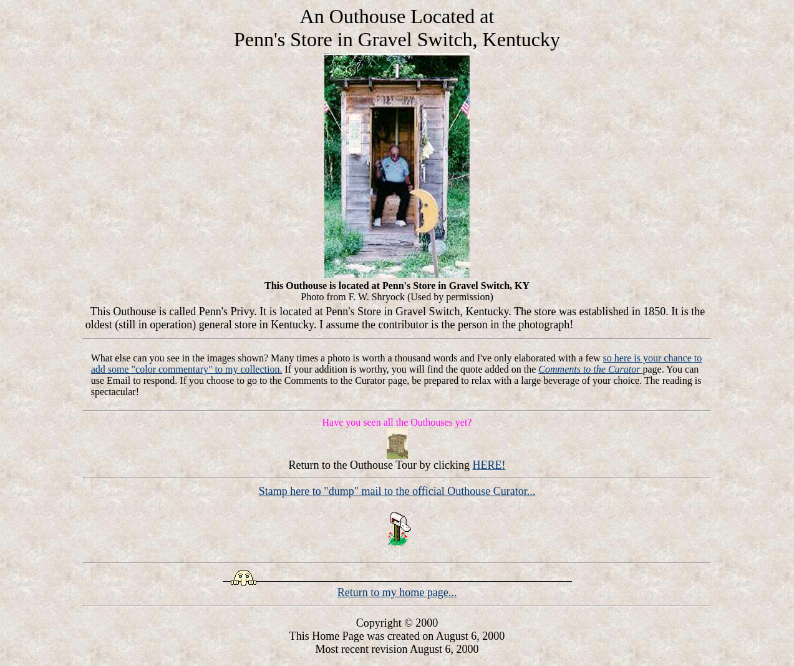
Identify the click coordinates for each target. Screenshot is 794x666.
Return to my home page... (397, 592)
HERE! (488, 465)
